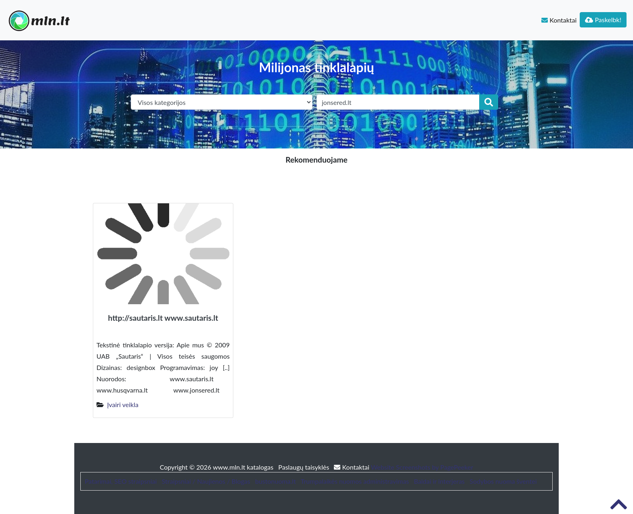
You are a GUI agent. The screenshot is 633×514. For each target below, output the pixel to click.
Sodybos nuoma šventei (503, 481)
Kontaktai (558, 20)
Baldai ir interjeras (439, 481)
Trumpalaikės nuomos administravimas (355, 481)
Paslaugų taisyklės (304, 467)
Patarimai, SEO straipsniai (121, 481)
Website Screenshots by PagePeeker (422, 467)
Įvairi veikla (122, 404)
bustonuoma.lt (275, 481)
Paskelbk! (603, 19)
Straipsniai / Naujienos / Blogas (206, 481)
